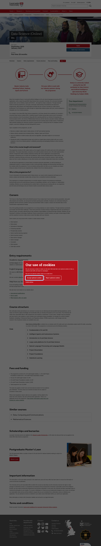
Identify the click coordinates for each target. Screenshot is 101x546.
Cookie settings (29, 282)
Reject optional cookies (53, 278)
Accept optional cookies (34, 278)
